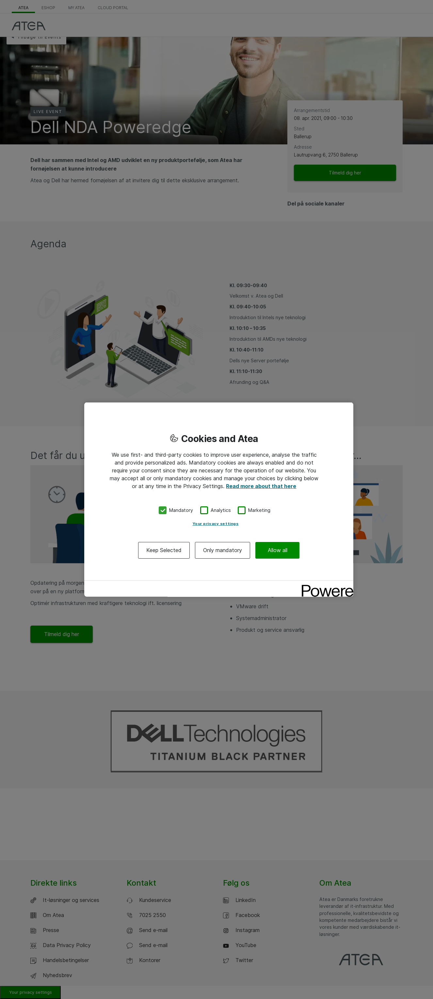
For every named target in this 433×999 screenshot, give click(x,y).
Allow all (277, 550)
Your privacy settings (216, 523)
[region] (218, 499)
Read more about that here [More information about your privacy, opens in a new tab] (261, 486)
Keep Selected (164, 550)
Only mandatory (222, 550)
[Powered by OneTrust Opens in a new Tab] (325, 586)
